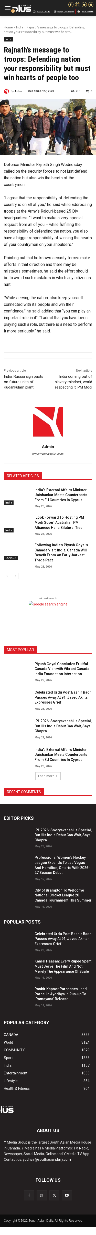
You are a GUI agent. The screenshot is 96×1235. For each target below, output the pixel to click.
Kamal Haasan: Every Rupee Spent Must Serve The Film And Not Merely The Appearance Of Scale (63, 966)
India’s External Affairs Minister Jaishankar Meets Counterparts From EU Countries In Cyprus (61, 495)
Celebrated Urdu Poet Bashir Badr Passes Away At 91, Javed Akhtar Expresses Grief (63, 697)
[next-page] (15, 576)
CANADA (10, 558)
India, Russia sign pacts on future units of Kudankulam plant (23, 382)
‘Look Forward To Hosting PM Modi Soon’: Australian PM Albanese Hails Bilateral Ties (59, 522)
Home (8, 27)
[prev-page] (7, 576)
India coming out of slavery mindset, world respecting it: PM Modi (73, 382)
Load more (48, 776)
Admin (20, 91)
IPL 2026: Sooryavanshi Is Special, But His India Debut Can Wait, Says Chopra (63, 726)
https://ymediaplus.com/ (48, 454)
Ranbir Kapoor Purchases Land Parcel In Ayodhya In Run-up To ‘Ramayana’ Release (61, 994)
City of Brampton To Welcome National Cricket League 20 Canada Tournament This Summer (63, 895)
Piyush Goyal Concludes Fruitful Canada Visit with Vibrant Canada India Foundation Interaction (62, 669)
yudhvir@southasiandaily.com (47, 1159)
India (19, 27)
